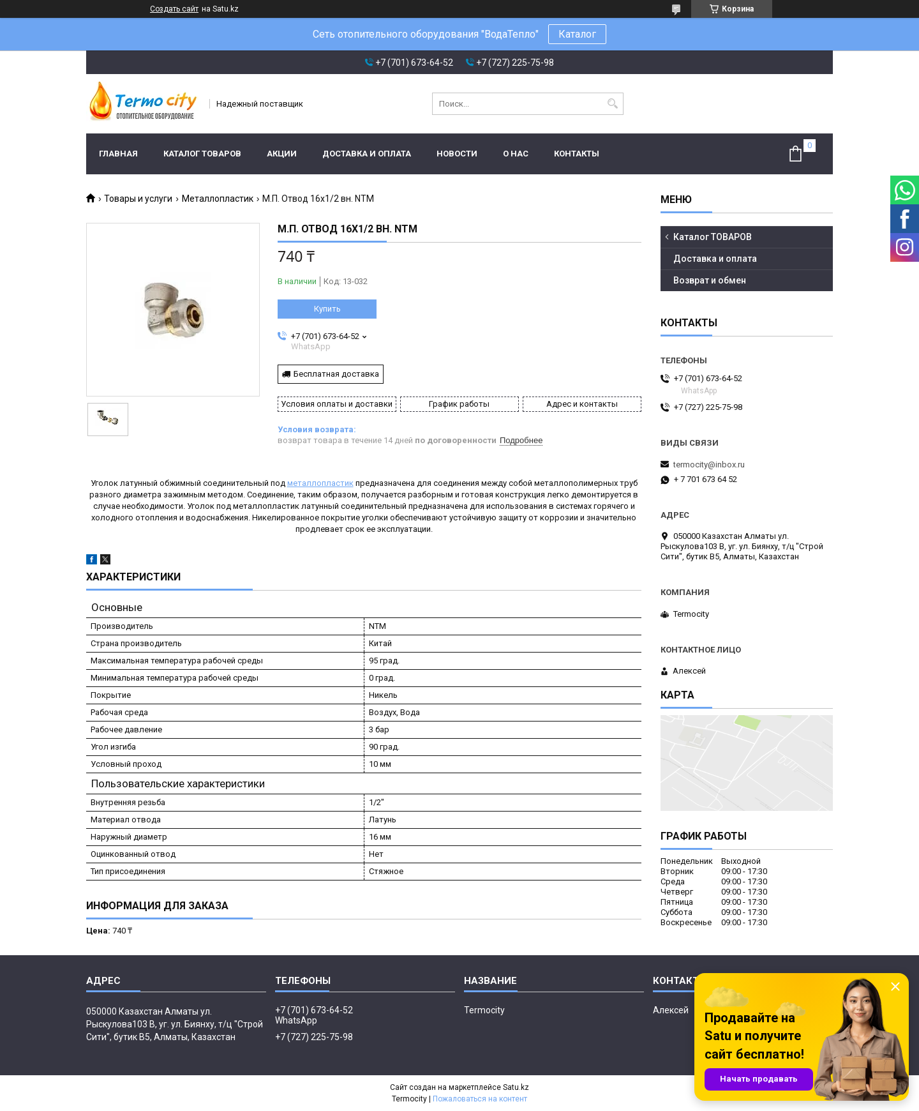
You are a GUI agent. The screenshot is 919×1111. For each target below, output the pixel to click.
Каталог (577, 34)
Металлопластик (217, 198)
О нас (515, 153)
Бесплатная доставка (336, 374)
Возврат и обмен (709, 280)
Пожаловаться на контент (480, 1098)
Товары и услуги (138, 198)
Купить (327, 309)
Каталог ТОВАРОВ (202, 153)
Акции (282, 153)
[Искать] (612, 104)
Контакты (576, 153)
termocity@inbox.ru (709, 464)
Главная (118, 153)
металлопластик (320, 483)
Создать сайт (174, 8)
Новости (457, 153)
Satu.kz (516, 1087)
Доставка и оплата (366, 153)
